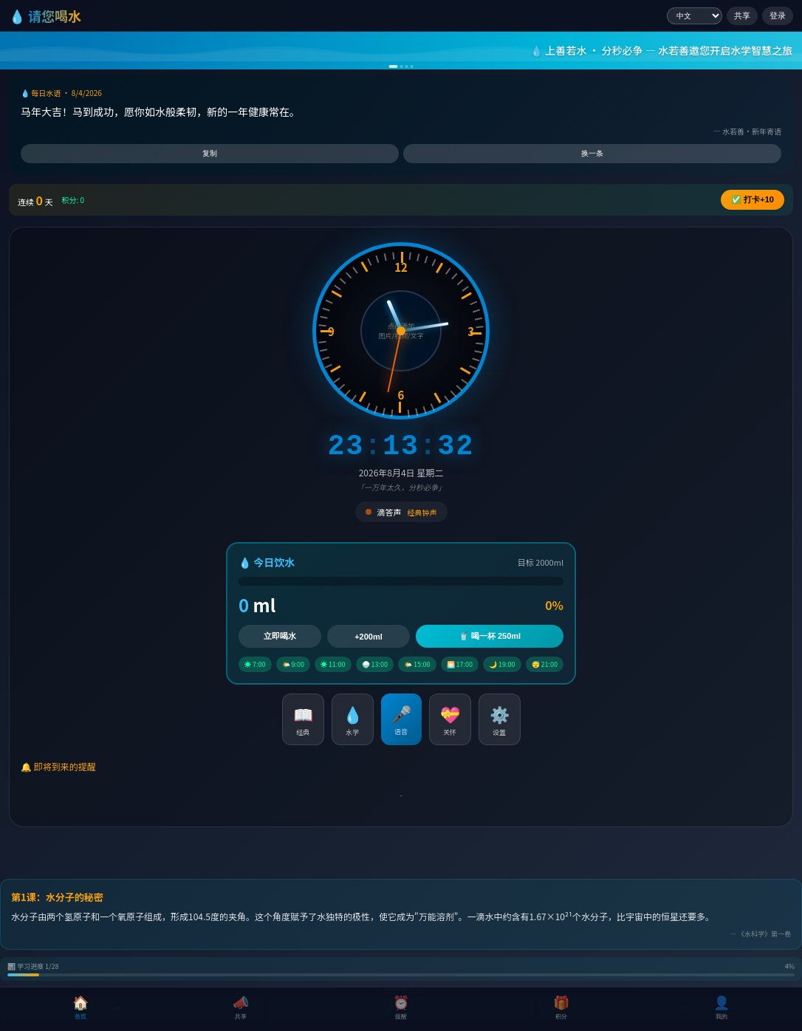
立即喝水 (280, 635)
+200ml (368, 636)
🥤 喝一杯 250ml (490, 635)
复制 (209, 153)
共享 (742, 15)
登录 (778, 15)
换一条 (592, 153)
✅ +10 (752, 199)
